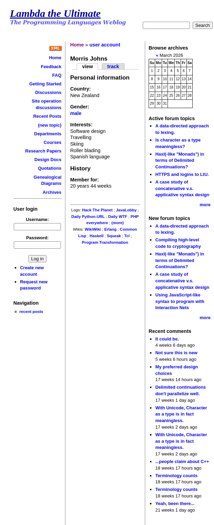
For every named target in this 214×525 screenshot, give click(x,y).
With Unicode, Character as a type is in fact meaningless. (181, 414)
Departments (47, 133)
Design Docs (47, 159)
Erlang (110, 229)
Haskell (97, 236)
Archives (52, 192)
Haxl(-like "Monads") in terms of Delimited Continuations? (179, 160)
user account (104, 45)
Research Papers (43, 151)
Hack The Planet (97, 210)
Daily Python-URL (88, 216)
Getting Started (45, 83)
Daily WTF (117, 216)
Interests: (81, 124)
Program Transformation (105, 242)
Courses (53, 142)
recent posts (31, 311)
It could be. (167, 339)
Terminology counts (176, 475)
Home (55, 57)
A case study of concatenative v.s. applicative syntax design (182, 188)
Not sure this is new (176, 352)
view (87, 66)
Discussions (48, 92)
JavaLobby (126, 210)
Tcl (127, 236)
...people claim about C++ (182, 461)
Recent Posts (47, 116)
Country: (80, 89)
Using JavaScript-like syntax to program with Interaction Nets (179, 301)
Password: (37, 237)
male (76, 113)
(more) (117, 223)
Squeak (114, 236)
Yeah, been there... (174, 503)
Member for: (84, 179)
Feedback (51, 66)
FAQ (57, 75)
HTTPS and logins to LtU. (181, 174)
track (113, 66)
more (205, 204)
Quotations (49, 168)
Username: (37, 219)
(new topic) (49, 125)
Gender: (79, 106)
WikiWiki (93, 229)
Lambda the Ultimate (55, 13)
